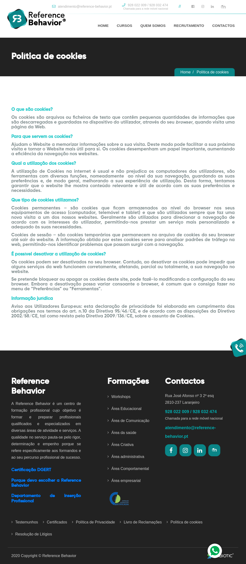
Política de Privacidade (93, 522)
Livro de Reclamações (141, 522)
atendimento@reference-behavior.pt (81, 6)
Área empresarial (124, 481)
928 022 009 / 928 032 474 (145, 6)
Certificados (55, 522)
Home (185, 72)
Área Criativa (120, 445)
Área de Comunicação (128, 421)
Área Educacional (124, 409)
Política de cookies (184, 522)
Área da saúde (121, 433)
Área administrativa (125, 457)
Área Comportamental (128, 469)
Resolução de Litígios (31, 534)
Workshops (118, 397)
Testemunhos (24, 522)
